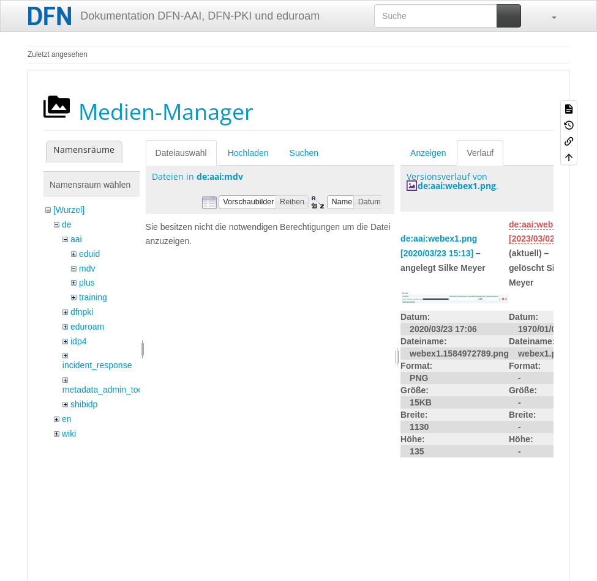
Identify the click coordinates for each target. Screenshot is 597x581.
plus (87, 282)
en (67, 419)
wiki (69, 434)
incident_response (97, 365)
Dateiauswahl (181, 153)
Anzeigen (428, 153)
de (67, 224)
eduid (89, 254)
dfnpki (81, 312)
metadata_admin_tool (103, 389)
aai (76, 239)
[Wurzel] (68, 210)
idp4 (78, 341)
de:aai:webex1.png (457, 185)
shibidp (83, 404)
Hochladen (248, 153)
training (93, 297)
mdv (87, 268)
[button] (548, 16)
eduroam (87, 326)
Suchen (304, 153)
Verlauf (480, 153)
